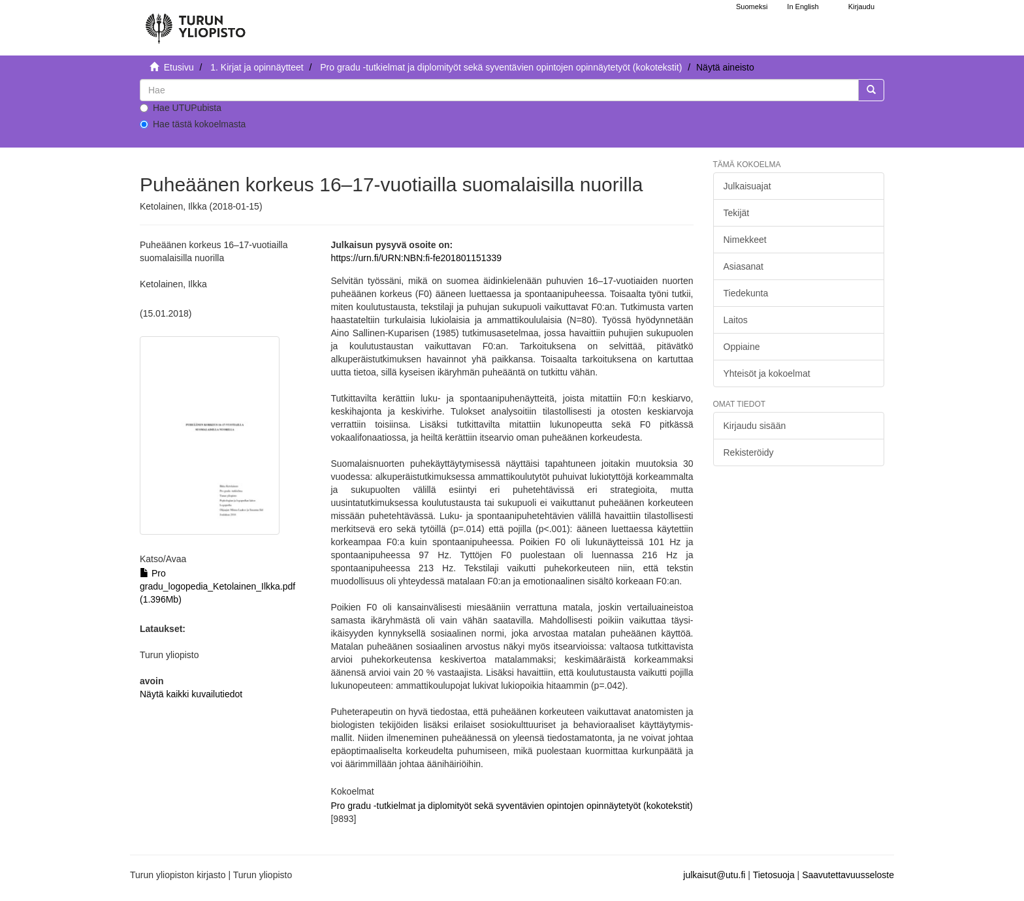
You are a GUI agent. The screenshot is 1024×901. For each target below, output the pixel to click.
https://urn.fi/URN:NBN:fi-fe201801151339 (415, 258)
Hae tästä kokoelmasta (193, 124)
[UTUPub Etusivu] (195, 23)
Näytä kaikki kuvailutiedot (191, 694)
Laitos (736, 320)
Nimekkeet (745, 239)
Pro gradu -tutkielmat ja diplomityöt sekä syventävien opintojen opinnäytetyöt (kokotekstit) (501, 67)
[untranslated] (499, 90)
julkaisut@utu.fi (714, 875)
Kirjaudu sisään (755, 425)
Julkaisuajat (747, 186)
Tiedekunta (746, 293)
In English (802, 6)
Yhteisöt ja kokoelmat (767, 373)
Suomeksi (751, 6)
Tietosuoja (774, 875)
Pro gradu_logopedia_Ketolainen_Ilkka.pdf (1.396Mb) (217, 586)
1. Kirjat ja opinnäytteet (256, 67)
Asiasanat (743, 266)
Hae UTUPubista (180, 108)
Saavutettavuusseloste (848, 875)
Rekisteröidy (749, 452)
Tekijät (737, 213)
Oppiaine (742, 346)
